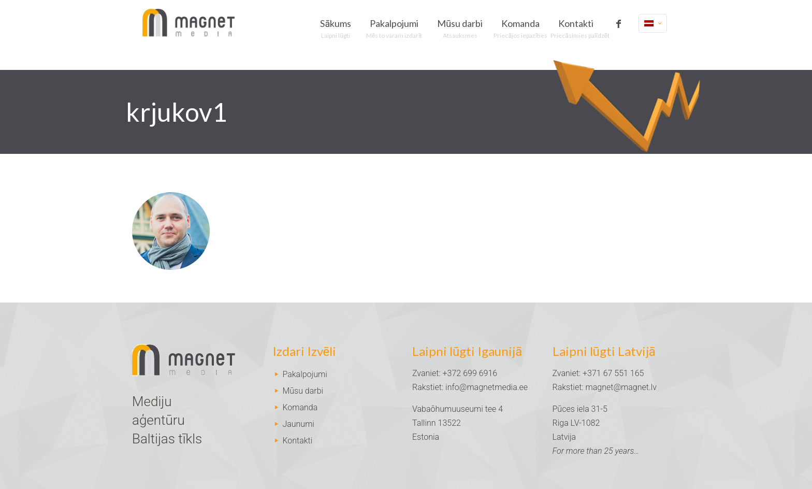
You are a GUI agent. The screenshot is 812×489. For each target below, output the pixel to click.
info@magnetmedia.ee (486, 387)
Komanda (299, 407)
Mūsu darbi (302, 391)
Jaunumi (298, 424)
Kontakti (297, 440)
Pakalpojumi (304, 374)
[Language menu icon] (653, 23)
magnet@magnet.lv (621, 387)
